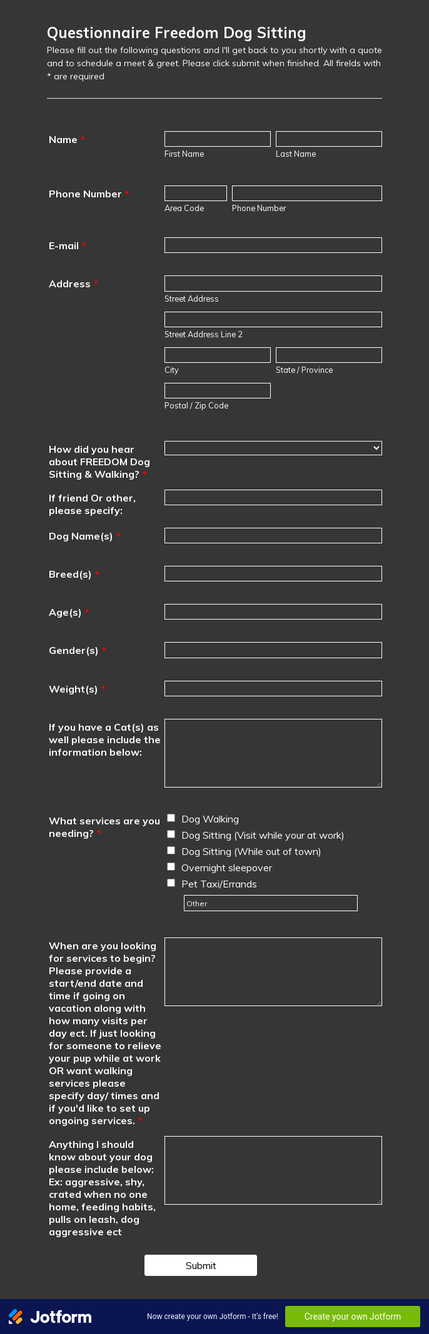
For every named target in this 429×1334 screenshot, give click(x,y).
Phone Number (89, 193)
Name (67, 139)
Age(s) (69, 612)
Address (73, 283)
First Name (184, 154)
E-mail (67, 245)
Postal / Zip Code (196, 405)
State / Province (304, 370)
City (171, 370)
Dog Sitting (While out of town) (251, 851)
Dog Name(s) (85, 536)
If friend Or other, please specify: (92, 504)
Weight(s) (77, 689)
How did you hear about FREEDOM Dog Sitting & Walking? (99, 461)
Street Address (191, 299)
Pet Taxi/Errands (219, 883)
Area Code (184, 208)
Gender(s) (77, 650)
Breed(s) (74, 574)
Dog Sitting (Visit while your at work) (263, 835)
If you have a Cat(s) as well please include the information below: (105, 739)
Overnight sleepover (226, 867)
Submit (201, 1265)
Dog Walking (210, 819)
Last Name (296, 154)
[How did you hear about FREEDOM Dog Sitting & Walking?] (273, 448)
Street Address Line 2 (203, 334)
